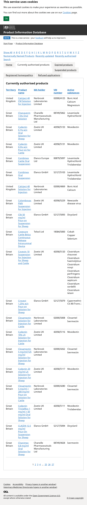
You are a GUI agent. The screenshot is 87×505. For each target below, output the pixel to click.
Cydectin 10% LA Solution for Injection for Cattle (24, 337)
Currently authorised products (33, 64)
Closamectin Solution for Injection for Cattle (24, 322)
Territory (11, 89)
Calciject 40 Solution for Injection (24, 189)
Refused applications (49, 75)
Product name (22, 91)
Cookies (67, 12)
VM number (58, 91)
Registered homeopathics (19, 75)
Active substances (73, 91)
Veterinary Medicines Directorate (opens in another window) (30, 487)
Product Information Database (24, 32)
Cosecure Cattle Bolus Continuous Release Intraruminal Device (25, 239)
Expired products (64, 64)
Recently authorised (65, 56)
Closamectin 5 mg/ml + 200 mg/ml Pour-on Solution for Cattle (24, 393)
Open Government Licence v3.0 (46, 495)
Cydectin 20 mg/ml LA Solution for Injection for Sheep (24, 374)
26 (49, 464)
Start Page (8, 43)
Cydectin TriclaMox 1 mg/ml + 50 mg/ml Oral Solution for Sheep (24, 413)
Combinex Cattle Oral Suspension (24, 161)
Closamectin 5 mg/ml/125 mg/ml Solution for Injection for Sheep (24, 356)
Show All (7, 52)
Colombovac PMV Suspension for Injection (24, 205)
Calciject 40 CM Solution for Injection (24, 101)
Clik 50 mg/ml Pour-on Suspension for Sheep (24, 220)
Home (9, 64)
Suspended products (65, 70)
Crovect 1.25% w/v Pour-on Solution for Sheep (24, 306)
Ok (6, 18)
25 (46, 464)
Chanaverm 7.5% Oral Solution (24, 115)
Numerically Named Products (18, 56)
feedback (39, 38)
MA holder (39, 89)
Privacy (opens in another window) (40, 484)
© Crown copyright (75, 498)
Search (7, 59)
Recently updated (44, 56)
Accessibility (18, 484)
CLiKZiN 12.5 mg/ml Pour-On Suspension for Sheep (24, 431)
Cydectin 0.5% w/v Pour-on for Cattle (24, 148)
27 (53, 464)
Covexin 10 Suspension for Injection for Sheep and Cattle (24, 257)
